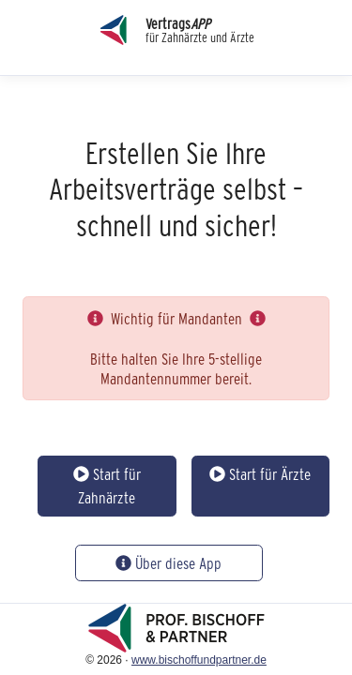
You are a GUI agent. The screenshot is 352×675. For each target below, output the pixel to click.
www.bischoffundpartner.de (199, 660)
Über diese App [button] (168, 563)
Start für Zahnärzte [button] (107, 486)
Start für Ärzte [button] (260, 474)
